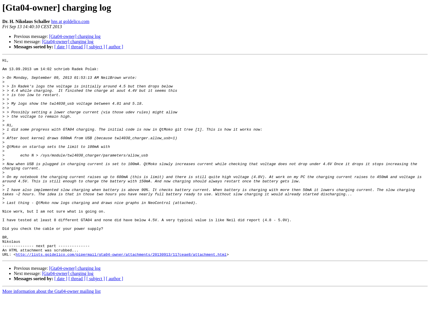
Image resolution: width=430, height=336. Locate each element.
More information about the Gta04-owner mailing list (51, 331)
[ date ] (60, 46)
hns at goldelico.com (70, 21)
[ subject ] (96, 46)
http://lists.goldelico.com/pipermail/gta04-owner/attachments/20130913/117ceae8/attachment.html (121, 294)
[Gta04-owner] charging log (75, 36)
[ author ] (114, 46)
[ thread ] (76, 46)
